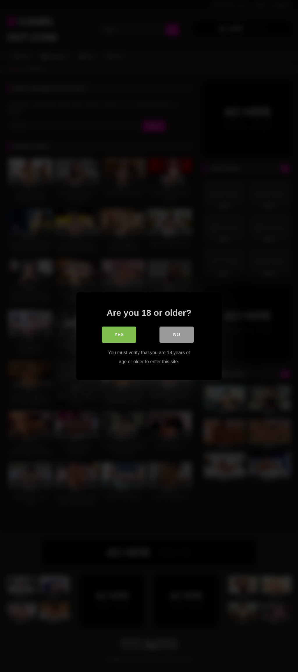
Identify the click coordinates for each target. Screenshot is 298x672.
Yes (119, 334)
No (176, 334)
